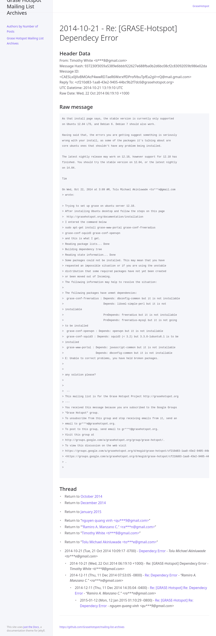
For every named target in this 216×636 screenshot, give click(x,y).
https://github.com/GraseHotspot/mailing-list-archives (92, 627)
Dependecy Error (152, 551)
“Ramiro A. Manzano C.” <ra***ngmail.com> (118, 526)
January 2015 (91, 511)
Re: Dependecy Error (161, 575)
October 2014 (91, 496)
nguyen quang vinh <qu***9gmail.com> (115, 520)
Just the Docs (31, 627)
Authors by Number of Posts (22, 28)
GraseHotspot (201, 6)
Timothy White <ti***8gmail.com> (110, 533)
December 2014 (93, 502)
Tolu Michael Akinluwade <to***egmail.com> (119, 542)
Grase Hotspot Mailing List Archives (24, 6)
